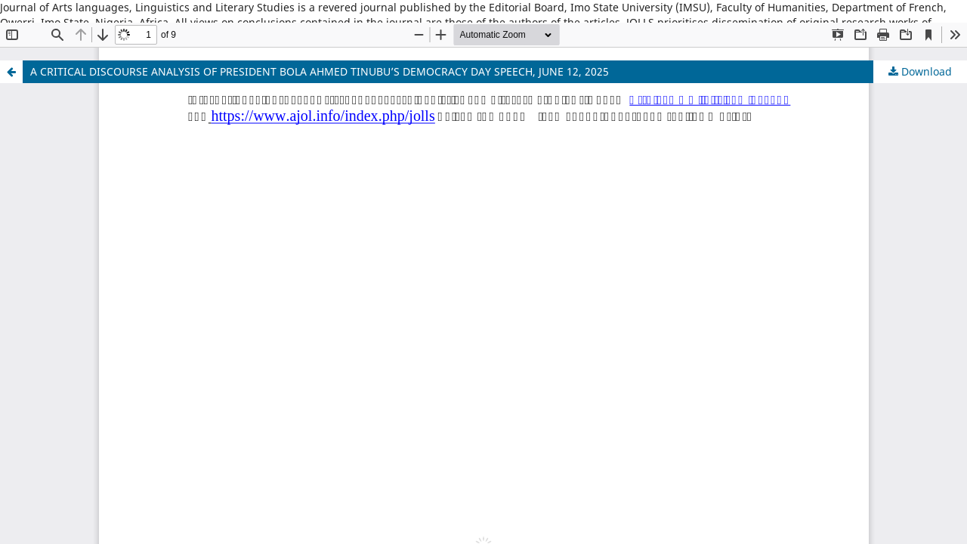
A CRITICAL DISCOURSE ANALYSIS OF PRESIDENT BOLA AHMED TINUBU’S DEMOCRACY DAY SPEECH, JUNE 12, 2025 (319, 71)
